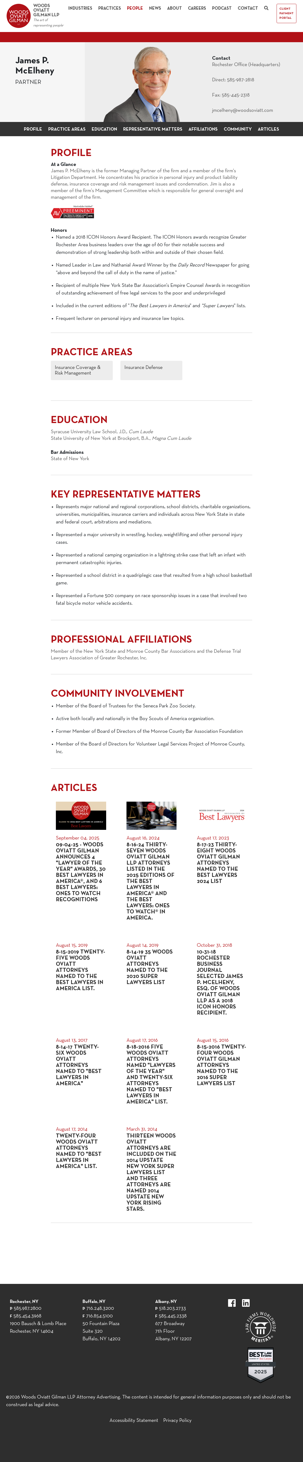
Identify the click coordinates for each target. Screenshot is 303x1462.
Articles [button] (268, 129)
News (155, 8)
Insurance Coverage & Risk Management (78, 370)
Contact (248, 8)
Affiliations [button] (203, 129)
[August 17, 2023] (222, 861)
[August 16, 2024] (151, 861)
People (135, 8)
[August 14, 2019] (151, 979)
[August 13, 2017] (81, 1071)
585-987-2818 (240, 80)
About (174, 8)
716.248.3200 (100, 1308)
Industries (80, 8)
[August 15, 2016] (222, 1071)
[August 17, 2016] (151, 1071)
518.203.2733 (172, 1308)
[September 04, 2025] (81, 861)
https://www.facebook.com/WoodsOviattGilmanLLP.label (232, 1303)
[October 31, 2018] (222, 979)
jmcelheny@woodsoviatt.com (242, 110)
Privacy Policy (177, 1420)
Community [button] (238, 129)
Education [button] (104, 129)
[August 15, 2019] (81, 979)
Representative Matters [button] (152, 129)
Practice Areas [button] (67, 129)
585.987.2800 (27, 1308)
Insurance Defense (143, 367)
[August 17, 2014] (81, 1169)
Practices (109, 8)
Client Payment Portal (286, 13)
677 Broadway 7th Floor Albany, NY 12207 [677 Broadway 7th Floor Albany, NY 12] (173, 1331)
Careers (197, 8)
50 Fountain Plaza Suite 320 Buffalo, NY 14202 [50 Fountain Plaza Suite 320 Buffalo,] (101, 1331)
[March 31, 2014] (151, 1169)
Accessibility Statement (133, 1420)
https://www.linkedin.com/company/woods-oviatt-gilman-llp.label (246, 1303)
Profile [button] (33, 129)
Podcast (222, 8)
